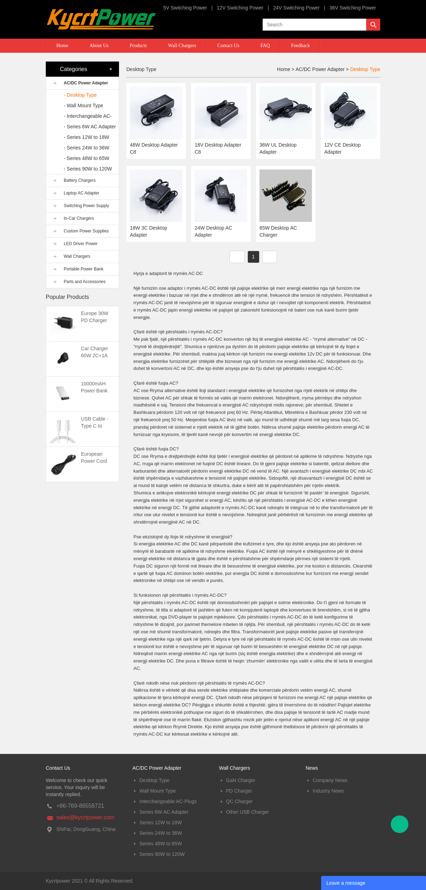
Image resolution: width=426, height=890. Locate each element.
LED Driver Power (81, 243)
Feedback (300, 45)
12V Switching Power (240, 8)
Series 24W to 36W (160, 833)
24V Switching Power (296, 8)
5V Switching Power (185, 8)
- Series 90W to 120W (88, 169)
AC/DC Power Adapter (86, 83)
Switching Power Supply (86, 205)
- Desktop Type (80, 95)
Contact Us (228, 45)
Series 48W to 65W (160, 843)
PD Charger (239, 791)
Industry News (328, 791)
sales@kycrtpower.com (85, 817)
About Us (98, 45)
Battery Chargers (80, 180)
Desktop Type (365, 69)
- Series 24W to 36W (86, 148)
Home (62, 45)
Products (138, 45)
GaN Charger (240, 780)
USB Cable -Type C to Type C (94, 426)
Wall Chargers (182, 45)
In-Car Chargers (79, 218)
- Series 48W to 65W (86, 158)
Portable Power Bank (84, 269)
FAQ (265, 45)
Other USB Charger (247, 812)
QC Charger (239, 801)
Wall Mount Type (157, 791)
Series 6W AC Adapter (163, 812)
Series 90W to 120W (161, 854)
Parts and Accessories (85, 281)
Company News (330, 780)
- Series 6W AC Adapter (90, 126)
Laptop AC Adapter (81, 193)
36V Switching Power (353, 8)
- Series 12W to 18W (86, 137)
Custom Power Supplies (86, 231)
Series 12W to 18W (160, 822)
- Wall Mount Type (83, 105)
